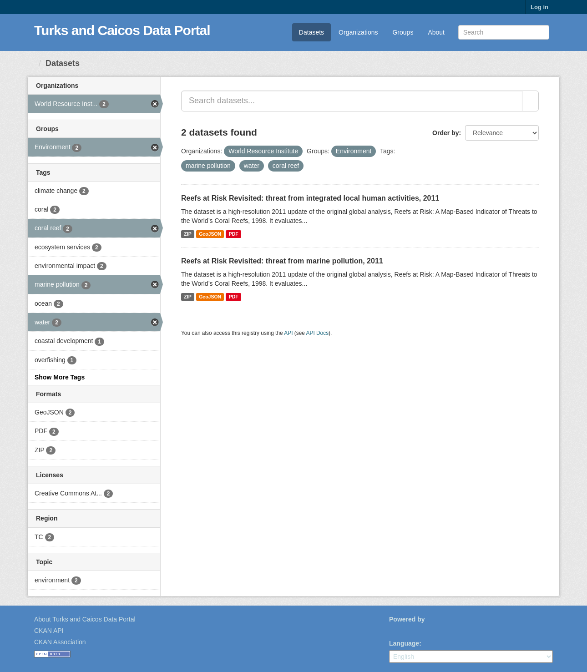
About (436, 32)
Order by (445, 132)
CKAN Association (60, 642)
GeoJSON (210, 234)
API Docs (317, 333)
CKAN (404, 629)
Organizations (358, 32)
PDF (233, 234)
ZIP (187, 234)
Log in (539, 7)
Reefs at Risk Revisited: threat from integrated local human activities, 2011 (310, 198)
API (288, 333)
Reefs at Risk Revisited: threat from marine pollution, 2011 (282, 261)
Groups (402, 32)
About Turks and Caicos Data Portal (85, 619)
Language (404, 643)
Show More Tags (60, 377)
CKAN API (49, 630)
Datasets (311, 32)
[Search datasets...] (351, 101)
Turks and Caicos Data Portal (122, 30)
